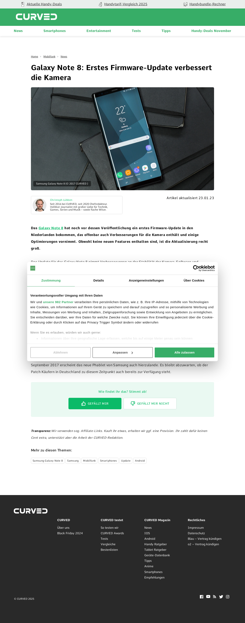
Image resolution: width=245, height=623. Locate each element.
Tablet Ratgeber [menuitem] (155, 549)
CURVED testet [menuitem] (112, 520)
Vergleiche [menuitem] (108, 544)
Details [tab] (98, 280)
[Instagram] (228, 597)
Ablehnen (60, 352)
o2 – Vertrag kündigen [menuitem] (203, 544)
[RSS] (214, 597)
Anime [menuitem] (148, 566)
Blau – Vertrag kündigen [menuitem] (204, 538)
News (64, 56)
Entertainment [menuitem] (98, 31)
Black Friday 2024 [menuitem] (70, 533)
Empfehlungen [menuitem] (154, 577)
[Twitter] (221, 597)
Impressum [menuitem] (196, 527)
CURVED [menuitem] (63, 520)
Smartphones (108, 460)
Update (126, 460)
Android (140, 460)
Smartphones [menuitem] (54, 31)
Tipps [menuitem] (166, 31)
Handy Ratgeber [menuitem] (155, 544)
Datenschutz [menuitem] (196, 533)
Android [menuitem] (149, 538)
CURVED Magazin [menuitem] (157, 520)
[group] (122, 4)
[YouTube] (208, 597)
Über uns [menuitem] (63, 527)
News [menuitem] (18, 31)
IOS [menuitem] (147, 533)
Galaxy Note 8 (51, 228)
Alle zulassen (184, 352)
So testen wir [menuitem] (109, 527)
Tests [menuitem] (136, 31)
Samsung (73, 460)
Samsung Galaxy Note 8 (48, 460)
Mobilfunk (49, 56)
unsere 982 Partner (58, 302)
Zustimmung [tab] (51, 280)
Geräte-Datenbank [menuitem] (157, 555)
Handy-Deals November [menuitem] (211, 31)
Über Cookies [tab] (194, 280)
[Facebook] (201, 597)
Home (34, 56)
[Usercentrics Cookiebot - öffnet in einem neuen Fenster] (196, 268)
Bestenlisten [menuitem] (109, 549)
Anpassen (123, 352)
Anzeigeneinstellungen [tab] (146, 280)
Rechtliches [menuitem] (196, 520)
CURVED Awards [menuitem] (112, 533)
